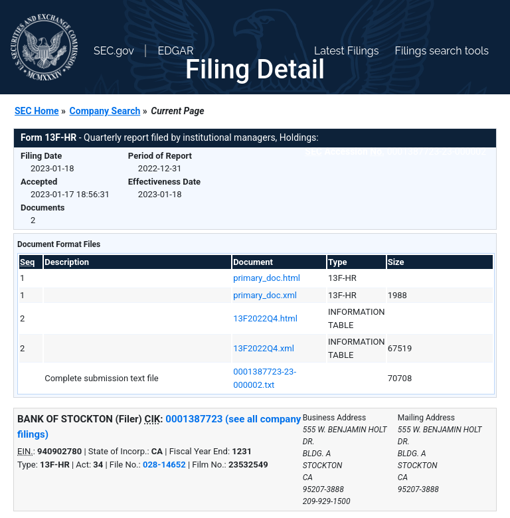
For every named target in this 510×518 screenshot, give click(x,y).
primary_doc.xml (265, 295)
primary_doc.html (266, 278)
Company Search (105, 111)
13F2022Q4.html (265, 318)
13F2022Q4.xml (263, 348)
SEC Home (37, 111)
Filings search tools (441, 50)
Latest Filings (346, 50)
